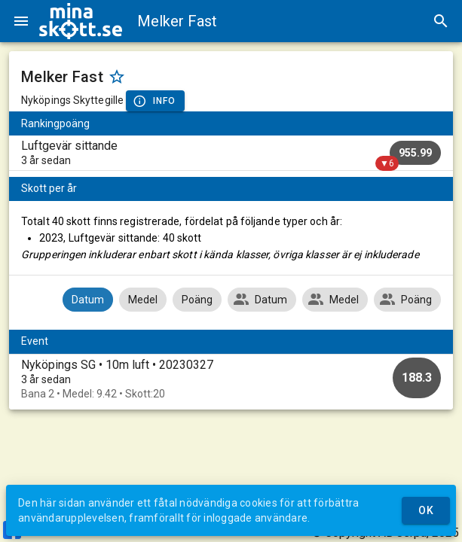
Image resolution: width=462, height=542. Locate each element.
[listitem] (231, 153)
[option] (231, 379)
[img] (80, 21)
